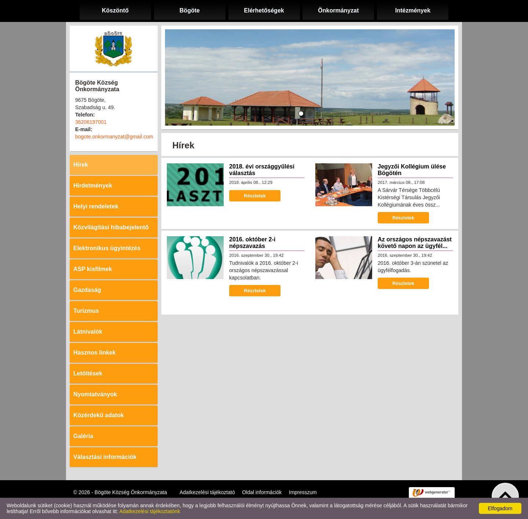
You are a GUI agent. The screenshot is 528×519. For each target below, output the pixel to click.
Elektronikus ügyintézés (106, 248)
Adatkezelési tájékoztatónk (149, 511)
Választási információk (105, 457)
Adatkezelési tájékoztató (207, 492)
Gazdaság (87, 290)
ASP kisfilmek (92, 269)
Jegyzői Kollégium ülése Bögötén (412, 169)
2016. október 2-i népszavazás (252, 242)
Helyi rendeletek (95, 206)
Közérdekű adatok (98, 415)
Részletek (255, 196)
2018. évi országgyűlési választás (261, 169)
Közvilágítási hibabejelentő (110, 227)
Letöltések (87, 373)
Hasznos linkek (94, 352)
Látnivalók (87, 332)
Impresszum (303, 492)
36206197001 (91, 122)
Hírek (80, 165)
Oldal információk (262, 492)
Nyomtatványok (95, 394)
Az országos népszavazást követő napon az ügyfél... (415, 242)
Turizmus (86, 311)
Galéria (83, 436)
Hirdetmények (92, 185)
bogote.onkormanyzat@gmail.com (114, 137)
